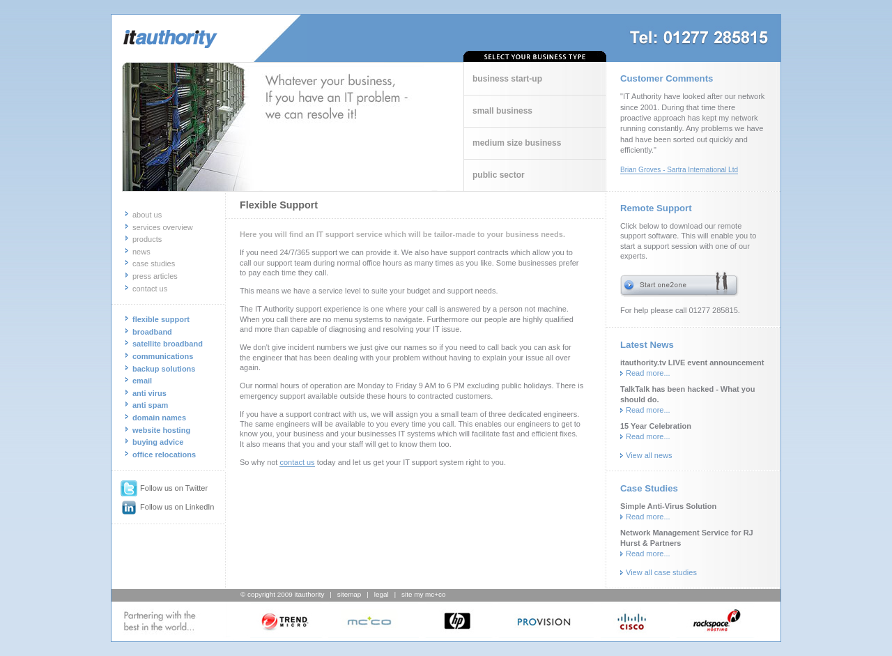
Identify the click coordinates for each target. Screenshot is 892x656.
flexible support (161, 319)
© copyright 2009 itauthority (282, 594)
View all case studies (661, 572)
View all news (649, 455)
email (142, 380)
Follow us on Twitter (164, 488)
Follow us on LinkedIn (168, 507)
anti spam (150, 405)
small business (502, 111)
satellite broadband (167, 344)
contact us (149, 288)
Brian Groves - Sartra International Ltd (679, 170)
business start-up (507, 79)
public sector (498, 175)
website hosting (161, 430)
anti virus (149, 393)
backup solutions (163, 369)
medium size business (516, 143)
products (147, 239)
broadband (152, 332)
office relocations (164, 454)
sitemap (349, 594)
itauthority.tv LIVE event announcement (692, 362)
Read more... (648, 373)
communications (162, 356)
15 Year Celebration (655, 426)
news (141, 251)
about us (147, 215)
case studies (153, 263)
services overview (162, 227)
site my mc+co (423, 594)
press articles (155, 276)
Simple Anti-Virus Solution (668, 506)
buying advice (157, 442)
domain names (159, 417)
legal (381, 594)
